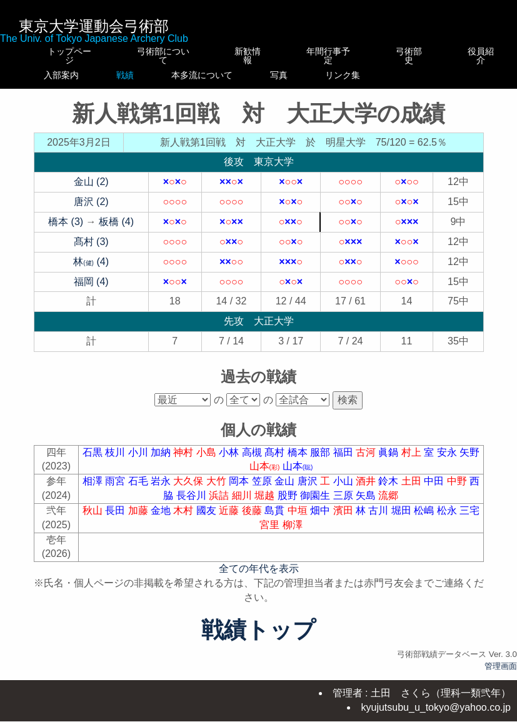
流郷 (388, 504)
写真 (336, 75)
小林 (230, 461)
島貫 (275, 519)
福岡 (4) (91, 290)
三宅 (469, 519)
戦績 (155, 75)
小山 (344, 489)
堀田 (402, 519)
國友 (207, 519)
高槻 (253, 461)
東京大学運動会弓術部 (94, 26)
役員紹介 (482, 55)
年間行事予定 (336, 55)
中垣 (299, 519)
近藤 (230, 519)
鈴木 (389, 489)
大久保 (189, 489)
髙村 (275, 461)
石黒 (94, 461)
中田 (435, 489)
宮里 (270, 533)
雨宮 (116, 489)
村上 (412, 461)
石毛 (139, 489)
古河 (367, 461)
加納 (162, 461)
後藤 (253, 519)
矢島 (367, 504)
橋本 (299, 461)
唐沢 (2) (91, 210)
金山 (285, 489)
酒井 (367, 489)
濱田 (344, 519)
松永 (448, 519)
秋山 (94, 519)
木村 (184, 519)
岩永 (162, 489)
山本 (266, 474)
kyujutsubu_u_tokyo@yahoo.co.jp (436, 708)
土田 (412, 489)
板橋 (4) (116, 230)
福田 (344, 461)
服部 (321, 461)
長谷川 (192, 504)
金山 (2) (91, 190)
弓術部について (155, 55)
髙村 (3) (91, 250)
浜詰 (220, 504)
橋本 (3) (65, 230)
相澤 (94, 489)
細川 (243, 504)
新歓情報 (248, 51)
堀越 (265, 504)
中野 (458, 489)
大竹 (217, 489)
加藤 (139, 519)
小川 (139, 461)
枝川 (116, 461)
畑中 (321, 519)
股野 (289, 504)
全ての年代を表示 (259, 577)
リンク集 (413, 79)
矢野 (469, 461)
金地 (162, 519)
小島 (207, 461)
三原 (344, 504)
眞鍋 (389, 461)
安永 (448, 461)
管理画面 (500, 674)
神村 (184, 461)
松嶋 (425, 519)
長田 (116, 519)
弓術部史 (413, 55)
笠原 (263, 489)
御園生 (316, 504)
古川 (379, 519)
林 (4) (91, 270)
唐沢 (309, 489)
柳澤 (293, 533)
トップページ (67, 55)
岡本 (240, 489)
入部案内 (67, 75)
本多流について (248, 79)
